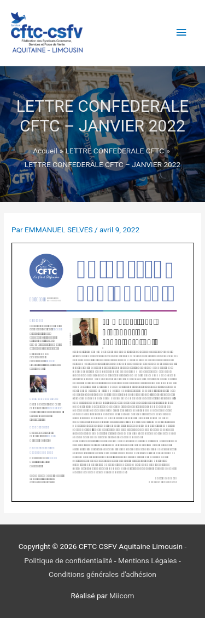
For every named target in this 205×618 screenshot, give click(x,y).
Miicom (121, 595)
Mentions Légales (147, 560)
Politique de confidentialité (68, 560)
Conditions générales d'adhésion (102, 574)
